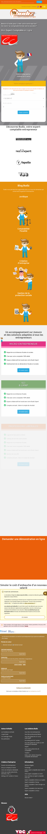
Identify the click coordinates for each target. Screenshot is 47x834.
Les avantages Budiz (6, 736)
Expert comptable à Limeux (32, 790)
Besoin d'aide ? (29, 797)
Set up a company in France (8, 767)
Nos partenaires (5, 739)
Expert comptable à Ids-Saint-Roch (34, 788)
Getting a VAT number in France (9, 776)
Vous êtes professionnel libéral (33, 734)
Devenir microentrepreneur (8, 765)
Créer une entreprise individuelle (9, 770)
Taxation (27, 753)
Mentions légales (29, 765)
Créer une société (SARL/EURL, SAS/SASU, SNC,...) (9, 773)
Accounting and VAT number (32, 740)
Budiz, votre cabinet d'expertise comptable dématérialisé (33, 755)
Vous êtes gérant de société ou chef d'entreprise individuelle (34, 743)
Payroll (26, 746)
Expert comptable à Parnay (32, 782)
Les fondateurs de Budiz (7, 732)
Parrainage (27, 767)
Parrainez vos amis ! (26, 6)
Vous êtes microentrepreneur (32, 732)
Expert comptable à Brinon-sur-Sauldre (35, 780)
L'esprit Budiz (4, 734)
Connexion (33, 6)
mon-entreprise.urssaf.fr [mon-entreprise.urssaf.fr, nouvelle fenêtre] (34, 691)
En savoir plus (23, 373)
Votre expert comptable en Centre (34, 774)
